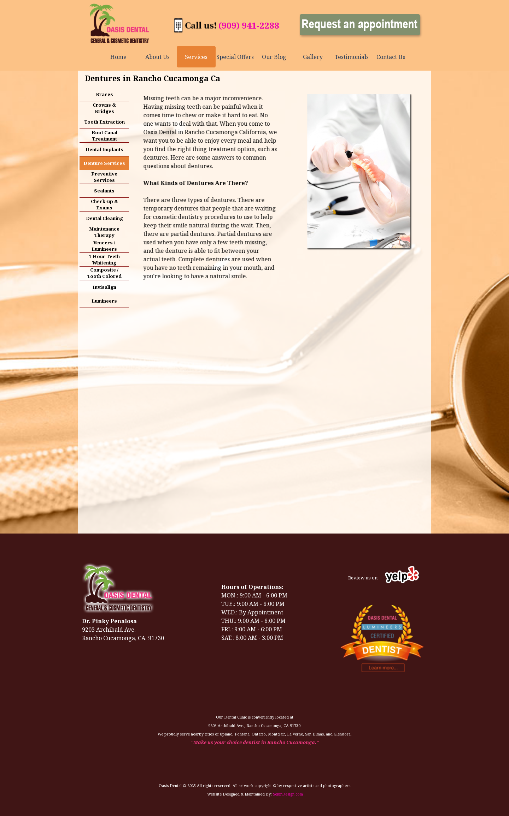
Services (196, 57)
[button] (195, 22)
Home (118, 57)
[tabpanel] (248, 25)
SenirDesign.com (288, 794)
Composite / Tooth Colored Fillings (104, 276)
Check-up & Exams (104, 204)
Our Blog (274, 57)
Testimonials (352, 57)
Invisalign (104, 287)
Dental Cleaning (104, 218)
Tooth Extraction (104, 122)
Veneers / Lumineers (104, 245)
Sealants (104, 190)
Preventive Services (104, 177)
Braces (104, 94)
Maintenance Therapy (104, 232)
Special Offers (235, 57)
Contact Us (390, 57)
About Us (157, 57)
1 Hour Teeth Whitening (104, 259)
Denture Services (104, 163)
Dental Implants (104, 149)
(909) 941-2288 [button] (248, 25)
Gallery (313, 57)
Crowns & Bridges (104, 108)
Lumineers (104, 301)
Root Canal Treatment (104, 135)
